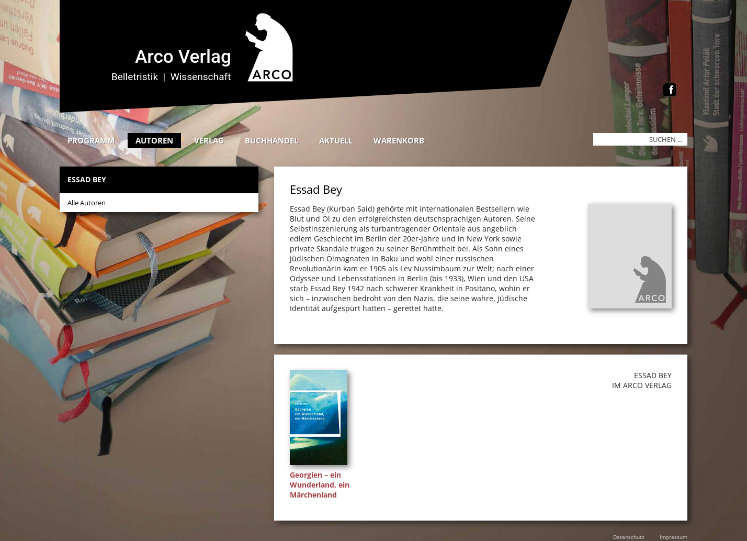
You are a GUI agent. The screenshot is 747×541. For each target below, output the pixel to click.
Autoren (154, 140)
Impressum (673, 536)
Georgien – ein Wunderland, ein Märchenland (319, 485)
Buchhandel (271, 140)
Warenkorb (399, 140)
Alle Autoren (86, 202)
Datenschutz (628, 536)
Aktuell (336, 140)
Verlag (209, 140)
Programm (91, 140)
